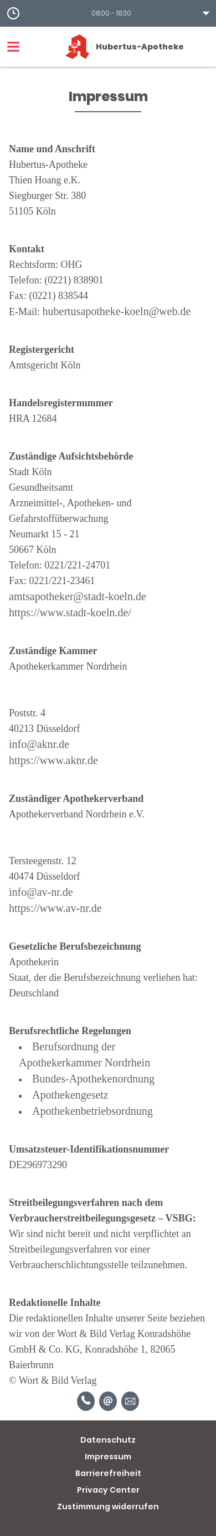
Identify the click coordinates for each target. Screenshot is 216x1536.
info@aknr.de (39, 744)
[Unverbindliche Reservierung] (130, 1401)
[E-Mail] (108, 1401)
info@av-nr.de (41, 892)
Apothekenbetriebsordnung (92, 1111)
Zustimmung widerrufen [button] (108, 1506)
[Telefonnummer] (86, 1401)
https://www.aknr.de (53, 760)
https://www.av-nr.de (55, 908)
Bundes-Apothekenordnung (93, 1079)
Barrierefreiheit (108, 1473)
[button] (108, 13)
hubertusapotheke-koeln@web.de (117, 311)
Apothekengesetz (70, 1095)
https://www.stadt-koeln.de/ (70, 612)
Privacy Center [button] (108, 1489)
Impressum (108, 1456)
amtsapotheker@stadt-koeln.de (77, 596)
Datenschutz (108, 1439)
